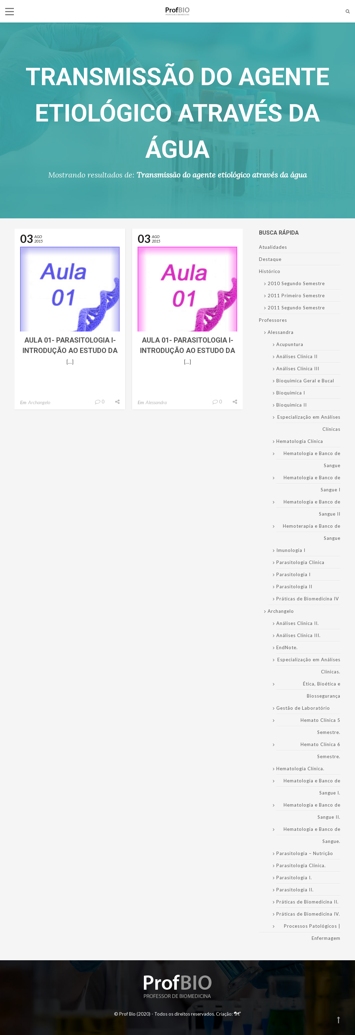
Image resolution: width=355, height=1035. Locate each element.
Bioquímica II (291, 405)
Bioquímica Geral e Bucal (305, 380)
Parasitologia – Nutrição (304, 853)
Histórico (269, 271)
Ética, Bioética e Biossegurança (321, 690)
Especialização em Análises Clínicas (308, 423)
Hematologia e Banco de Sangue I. (312, 787)
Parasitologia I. (294, 877)
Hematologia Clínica (299, 441)
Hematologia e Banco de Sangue (312, 459)
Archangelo (39, 402)
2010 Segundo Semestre (296, 283)
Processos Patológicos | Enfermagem (312, 932)
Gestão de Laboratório (303, 708)
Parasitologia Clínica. (301, 865)
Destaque (270, 259)
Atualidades (273, 247)
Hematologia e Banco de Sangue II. (312, 811)
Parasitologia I (293, 574)
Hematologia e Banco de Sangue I (312, 483)
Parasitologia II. (295, 889)
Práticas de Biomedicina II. (307, 902)
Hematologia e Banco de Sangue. (312, 835)
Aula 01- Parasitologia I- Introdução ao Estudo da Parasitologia (70, 350)
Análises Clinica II (297, 356)
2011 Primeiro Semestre (296, 295)
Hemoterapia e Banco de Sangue (311, 532)
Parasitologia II (294, 586)
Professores (273, 320)
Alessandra (156, 402)
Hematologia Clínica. (300, 768)
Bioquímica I (290, 393)
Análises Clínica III (297, 368)
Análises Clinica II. (297, 623)
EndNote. (287, 647)
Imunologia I (290, 550)
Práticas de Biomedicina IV (307, 598)
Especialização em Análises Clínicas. (308, 665)
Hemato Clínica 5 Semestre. (320, 726)
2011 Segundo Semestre (296, 307)
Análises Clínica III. (298, 635)
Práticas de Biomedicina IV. (308, 914)
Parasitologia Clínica (300, 562)
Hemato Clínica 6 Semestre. (320, 750)
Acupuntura (289, 344)
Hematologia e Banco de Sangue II (312, 508)
